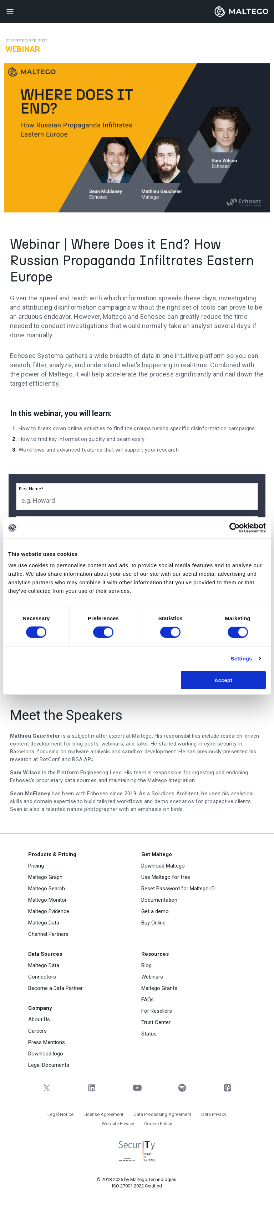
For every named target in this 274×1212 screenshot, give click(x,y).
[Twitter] (46, 1088)
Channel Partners (48, 934)
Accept (223, 680)
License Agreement (103, 1114)
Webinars (152, 977)
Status (149, 1034)
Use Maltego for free (165, 877)
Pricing (36, 866)
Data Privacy (213, 1114)
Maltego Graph (45, 877)
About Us (39, 1019)
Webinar (23, 49)
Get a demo (155, 911)
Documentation (159, 900)
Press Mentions (46, 1042)
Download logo (45, 1053)
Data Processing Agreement (162, 1114)
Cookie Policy (158, 1123)
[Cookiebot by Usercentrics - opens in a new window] (234, 528)
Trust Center (156, 1022)
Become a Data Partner (55, 988)
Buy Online (153, 922)
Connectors (42, 977)
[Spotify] (182, 1088)
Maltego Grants (159, 988)
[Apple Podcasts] (227, 1088)
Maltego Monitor (47, 900)
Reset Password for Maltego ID (178, 888)
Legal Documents (48, 1065)
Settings (241, 658)
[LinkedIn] (92, 1088)
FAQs (147, 999)
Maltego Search (46, 888)
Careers (37, 1031)
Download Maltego (163, 866)
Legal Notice (60, 1114)
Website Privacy (118, 1123)
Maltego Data (43, 922)
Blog (146, 965)
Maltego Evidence (48, 911)
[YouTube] (137, 1088)
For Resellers (156, 1011)
